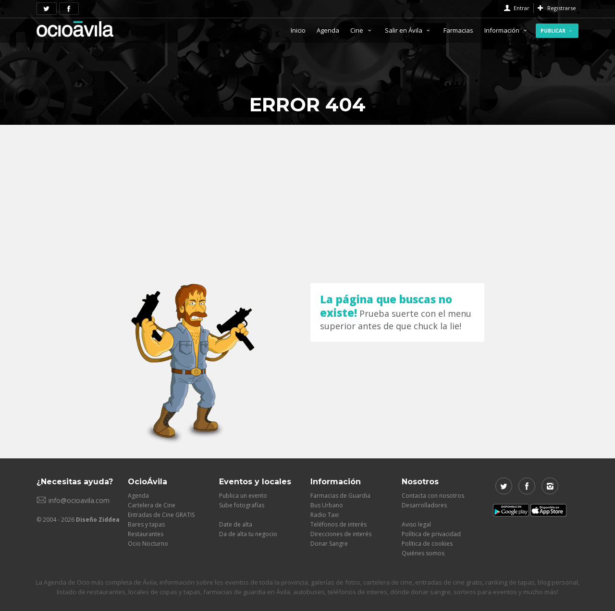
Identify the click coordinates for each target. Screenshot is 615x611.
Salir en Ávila (408, 30)
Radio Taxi (324, 515)
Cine (361, 30)
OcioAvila (75, 29)
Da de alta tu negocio (248, 534)
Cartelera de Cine (151, 505)
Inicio (298, 30)
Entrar (521, 8)
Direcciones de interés (340, 534)
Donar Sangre (329, 543)
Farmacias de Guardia (340, 495)
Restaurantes (145, 534)
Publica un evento (243, 495)
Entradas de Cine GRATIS (161, 515)
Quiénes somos (423, 553)
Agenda (328, 30)
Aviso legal (416, 524)
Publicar (557, 30)
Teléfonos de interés (338, 524)
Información (506, 30)
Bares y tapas (146, 524)
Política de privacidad (431, 534)
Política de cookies (427, 543)
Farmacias (458, 30)
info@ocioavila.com (79, 500)
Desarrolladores (424, 505)
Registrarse (561, 8)
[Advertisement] (307, 197)
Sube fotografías (241, 505)
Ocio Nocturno (148, 543)
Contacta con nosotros (433, 495)
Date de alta (235, 524)
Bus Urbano (326, 505)
